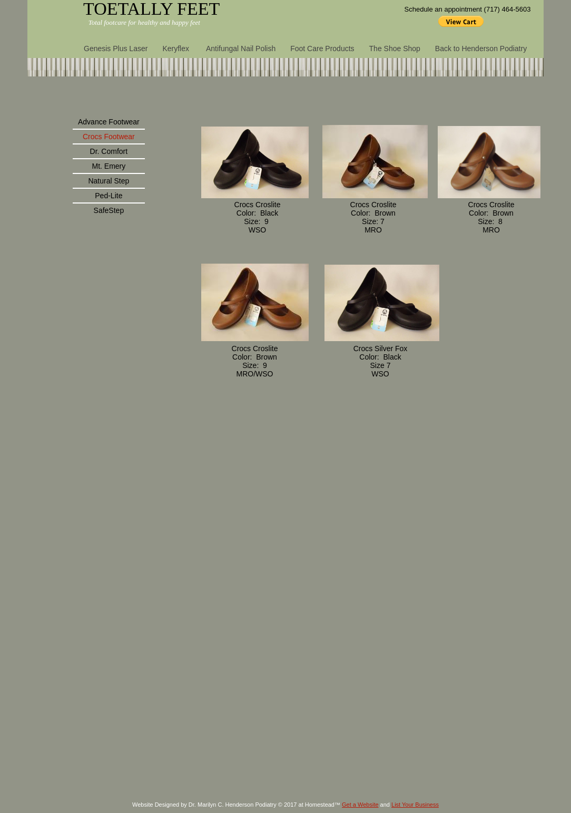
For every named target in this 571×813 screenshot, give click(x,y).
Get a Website (360, 804)
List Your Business (415, 804)
